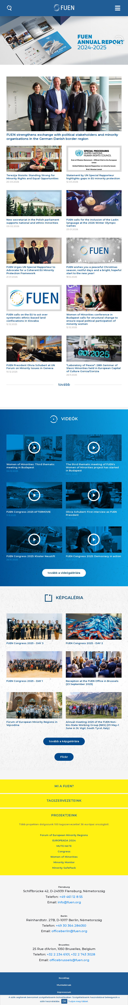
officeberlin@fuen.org (69, 931)
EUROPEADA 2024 (64, 840)
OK (64, 1001)
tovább (64, 384)
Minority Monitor (64, 862)
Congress (64, 851)
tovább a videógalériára (64, 573)
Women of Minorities (64, 856)
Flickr (64, 757)
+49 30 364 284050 (71, 925)
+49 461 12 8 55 (71, 897)
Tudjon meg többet (78, 1001)
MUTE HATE (64, 845)
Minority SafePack (64, 867)
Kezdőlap (64, 978)
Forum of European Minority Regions (64, 835)
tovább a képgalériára (64, 741)
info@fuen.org (69, 902)
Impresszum (64, 992)
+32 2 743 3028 (83, 954)
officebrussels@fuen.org (69, 960)
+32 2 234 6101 (58, 954)
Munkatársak (64, 985)
